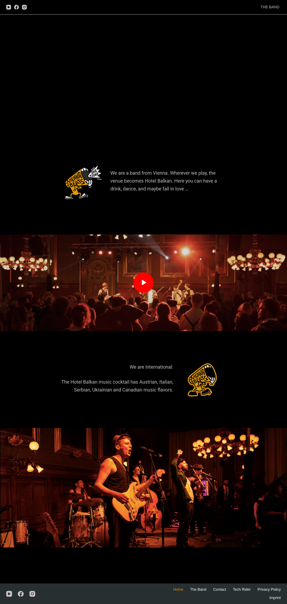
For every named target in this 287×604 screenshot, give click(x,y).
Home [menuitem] (178, 589)
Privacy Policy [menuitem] (269, 589)
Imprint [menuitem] (275, 598)
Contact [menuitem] (219, 589)
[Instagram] (24, 7)
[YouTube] (8, 7)
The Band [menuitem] (269, 7)
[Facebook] (16, 7)
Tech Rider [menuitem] (242, 589)
